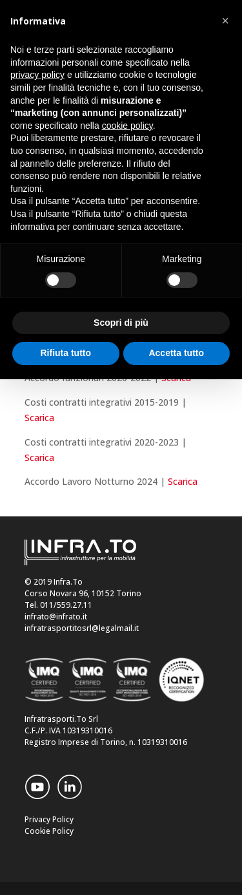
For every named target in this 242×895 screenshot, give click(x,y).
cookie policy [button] (127, 125)
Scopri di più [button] (121, 322)
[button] (225, 20)
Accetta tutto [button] (176, 353)
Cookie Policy (49, 830)
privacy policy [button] (37, 75)
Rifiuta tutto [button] (65, 353)
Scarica (39, 417)
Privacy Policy (49, 819)
